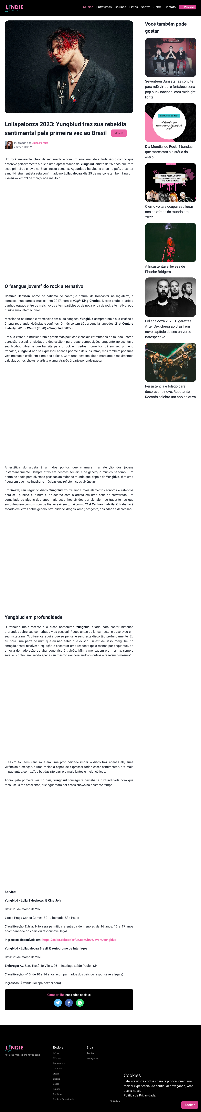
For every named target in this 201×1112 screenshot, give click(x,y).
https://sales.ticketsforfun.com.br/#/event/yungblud (79, 940)
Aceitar (190, 1105)
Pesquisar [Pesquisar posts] (187, 7)
